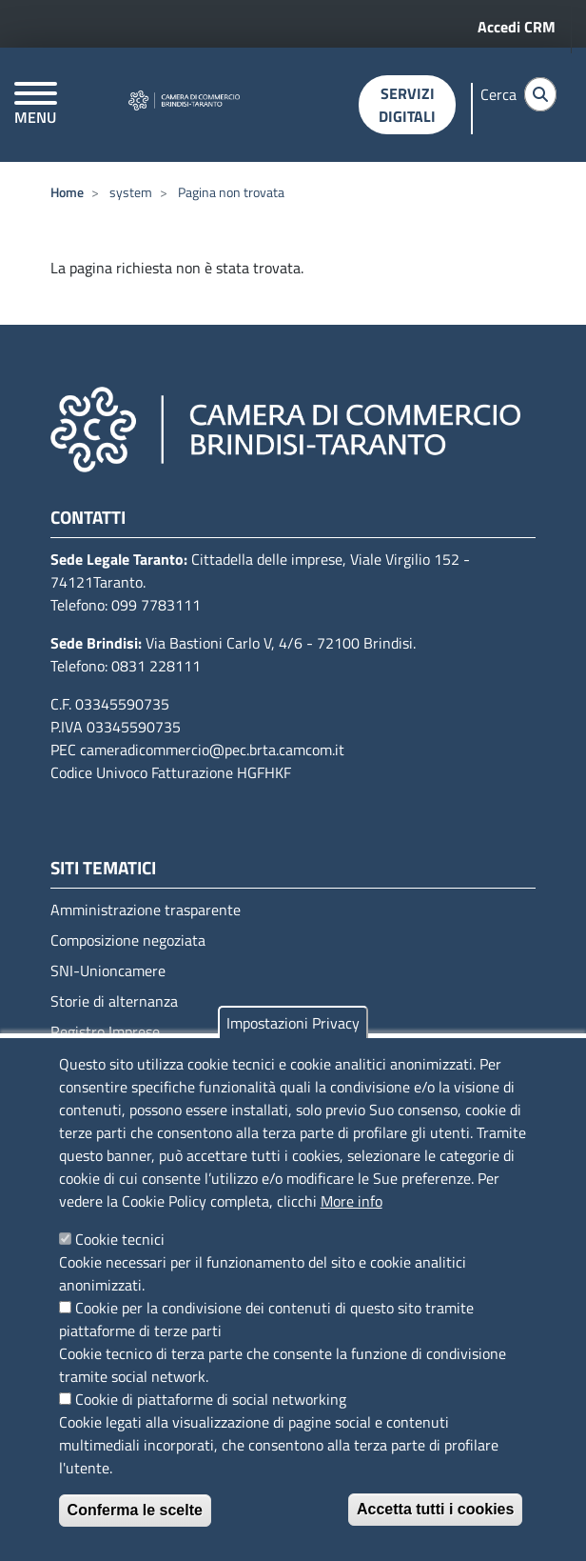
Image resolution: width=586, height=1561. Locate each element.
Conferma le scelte (135, 1510)
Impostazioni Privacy (293, 1022)
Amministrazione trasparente (145, 909)
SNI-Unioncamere (108, 970)
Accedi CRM (517, 26)
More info (351, 1201)
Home (67, 192)
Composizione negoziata (127, 940)
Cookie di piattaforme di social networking (210, 1399)
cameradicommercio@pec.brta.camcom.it (212, 749)
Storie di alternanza (114, 1001)
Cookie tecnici (120, 1239)
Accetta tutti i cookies (435, 1509)
